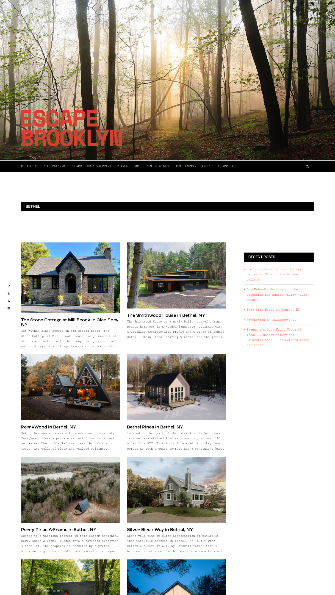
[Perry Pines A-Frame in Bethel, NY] (131, 379)
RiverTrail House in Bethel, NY (68, 589)
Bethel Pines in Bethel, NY (64, 405)
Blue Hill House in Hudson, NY (273, 309)
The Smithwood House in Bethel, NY (136, 315)
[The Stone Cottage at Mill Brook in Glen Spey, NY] (70, 277)
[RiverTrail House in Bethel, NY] (85, 555)
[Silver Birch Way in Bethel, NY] (207, 379)
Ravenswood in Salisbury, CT (271, 320)
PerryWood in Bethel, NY (170, 330)
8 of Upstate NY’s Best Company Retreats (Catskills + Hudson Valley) (274, 274)
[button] (274, 166)
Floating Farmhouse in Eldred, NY (133, 518)
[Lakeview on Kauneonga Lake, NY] (192, 481)
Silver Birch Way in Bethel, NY (191, 419)
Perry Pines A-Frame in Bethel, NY (119, 419)
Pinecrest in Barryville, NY (50, 505)
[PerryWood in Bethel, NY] (192, 291)
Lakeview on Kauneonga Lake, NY (179, 522)
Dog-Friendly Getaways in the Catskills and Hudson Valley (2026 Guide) (276, 295)
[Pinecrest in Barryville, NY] (70, 466)
